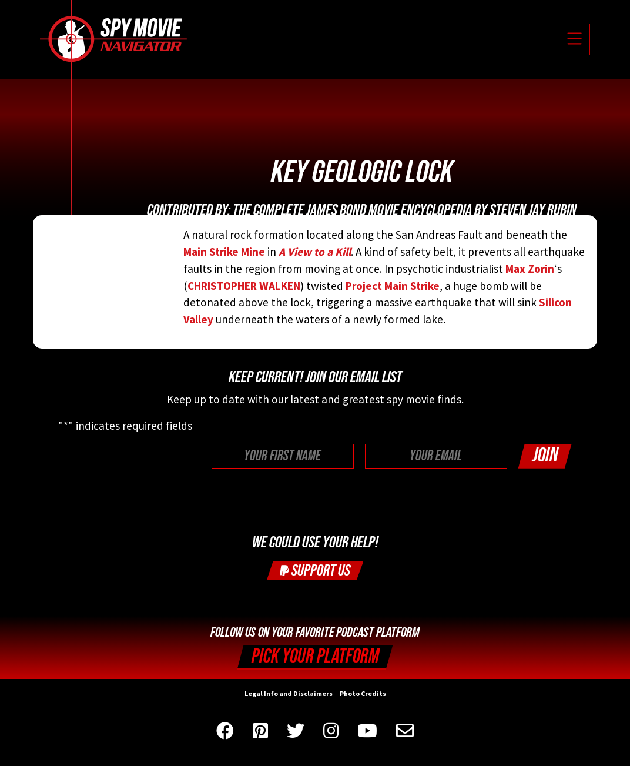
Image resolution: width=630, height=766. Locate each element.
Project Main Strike (393, 286)
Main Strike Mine (224, 252)
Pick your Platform (315, 656)
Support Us (315, 570)
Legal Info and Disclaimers (288, 693)
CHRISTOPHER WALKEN (243, 286)
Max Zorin (529, 269)
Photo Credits (363, 693)
